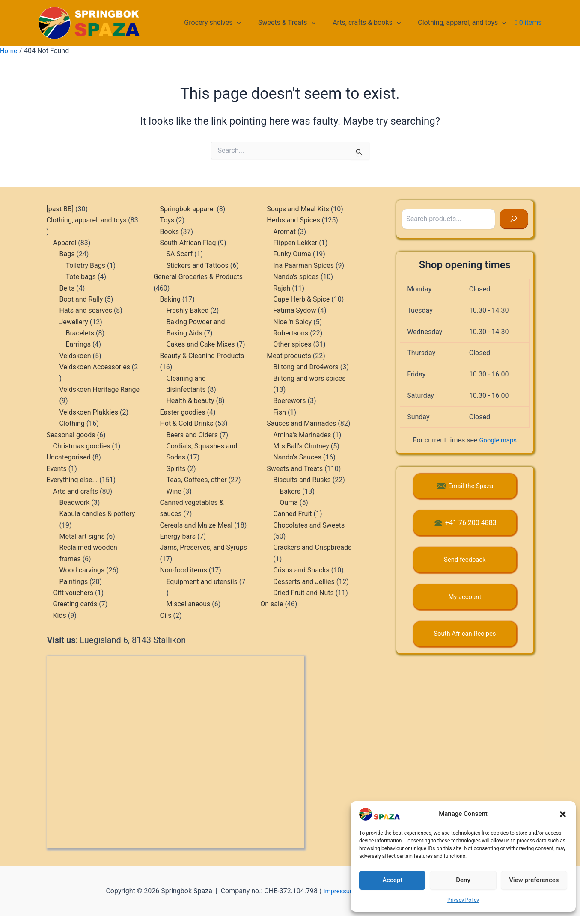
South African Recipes (464, 633)
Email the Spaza (470, 486)
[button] (563, 814)
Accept (392, 880)
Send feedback (464, 559)
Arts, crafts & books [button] (372, 23)
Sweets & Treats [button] (295, 23)
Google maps (498, 440)
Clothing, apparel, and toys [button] (463, 23)
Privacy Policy (463, 900)
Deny (463, 880)
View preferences (534, 880)
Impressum (335, 891)
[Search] (514, 219)
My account (464, 597)
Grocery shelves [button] (224, 23)
